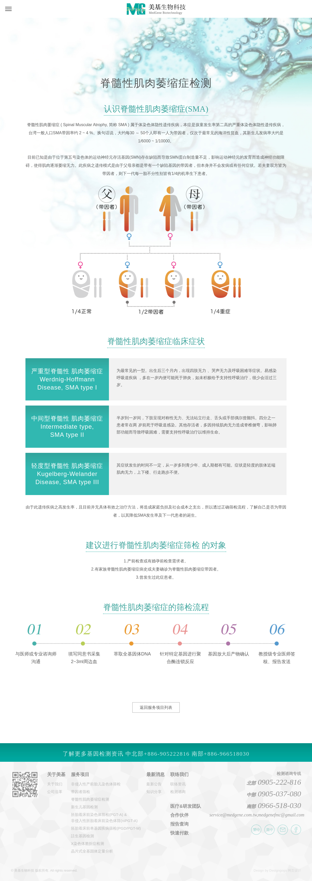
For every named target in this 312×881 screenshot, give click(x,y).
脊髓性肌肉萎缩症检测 (90, 799)
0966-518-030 (274, 805)
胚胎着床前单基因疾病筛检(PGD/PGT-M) (106, 828)
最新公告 (154, 784)
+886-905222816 (167, 757)
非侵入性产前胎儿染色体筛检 (96, 784)
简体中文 (269, 830)
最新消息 (155, 774)
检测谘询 (178, 791)
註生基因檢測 (82, 836)
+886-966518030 (227, 757)
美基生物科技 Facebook (296, 830)
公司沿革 (54, 791)
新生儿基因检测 (84, 807)
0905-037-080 (274, 793)
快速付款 (179, 832)
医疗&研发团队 (185, 806)
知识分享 (154, 791)
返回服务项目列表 (156, 707)
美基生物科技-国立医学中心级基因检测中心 (156, 8)
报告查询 (179, 824)
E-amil (283, 830)
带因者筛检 (80, 791)
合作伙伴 (179, 815)
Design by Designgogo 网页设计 (277, 870)
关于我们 (54, 784)
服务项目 (80, 774)
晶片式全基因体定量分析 (92, 851)
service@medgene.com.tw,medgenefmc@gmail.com (256, 814)
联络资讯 (178, 784)
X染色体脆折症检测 (87, 843)
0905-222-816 (274, 782)
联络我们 (179, 774)
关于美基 (56, 774)
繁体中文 (256, 830)
